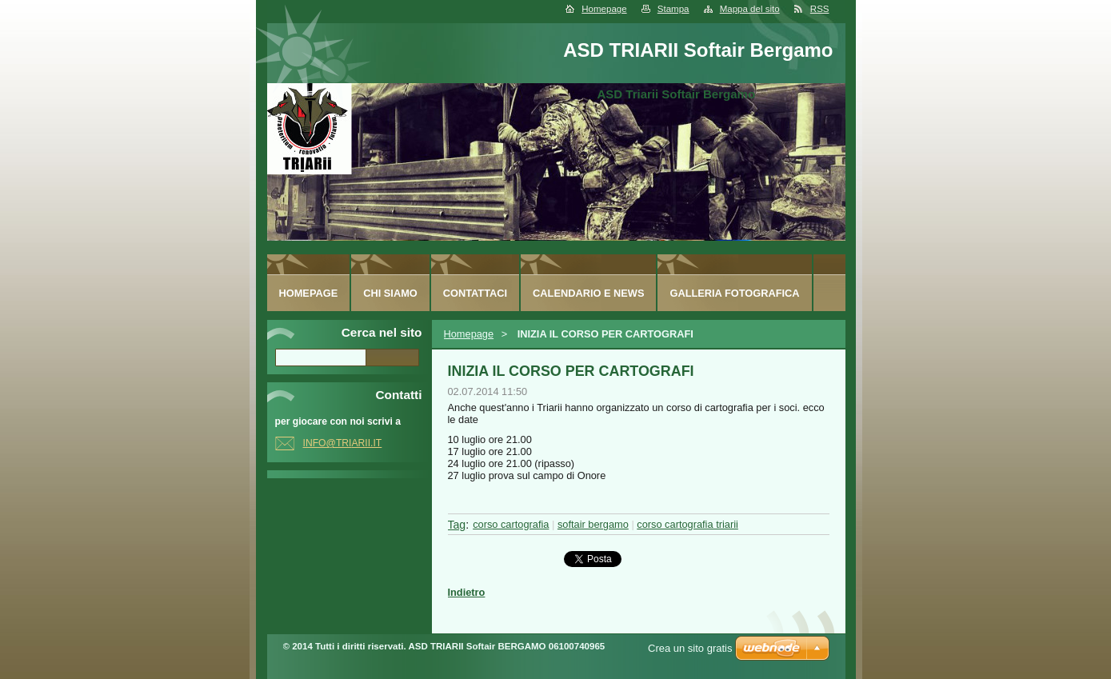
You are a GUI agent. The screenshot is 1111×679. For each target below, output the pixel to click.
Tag (457, 524)
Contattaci (475, 293)
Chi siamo (390, 293)
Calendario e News (588, 293)
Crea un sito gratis (690, 648)
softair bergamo (593, 524)
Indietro (467, 592)
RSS (819, 9)
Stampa (673, 9)
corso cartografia (511, 524)
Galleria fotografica (734, 293)
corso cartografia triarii (687, 524)
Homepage (603, 9)
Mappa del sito (750, 9)
